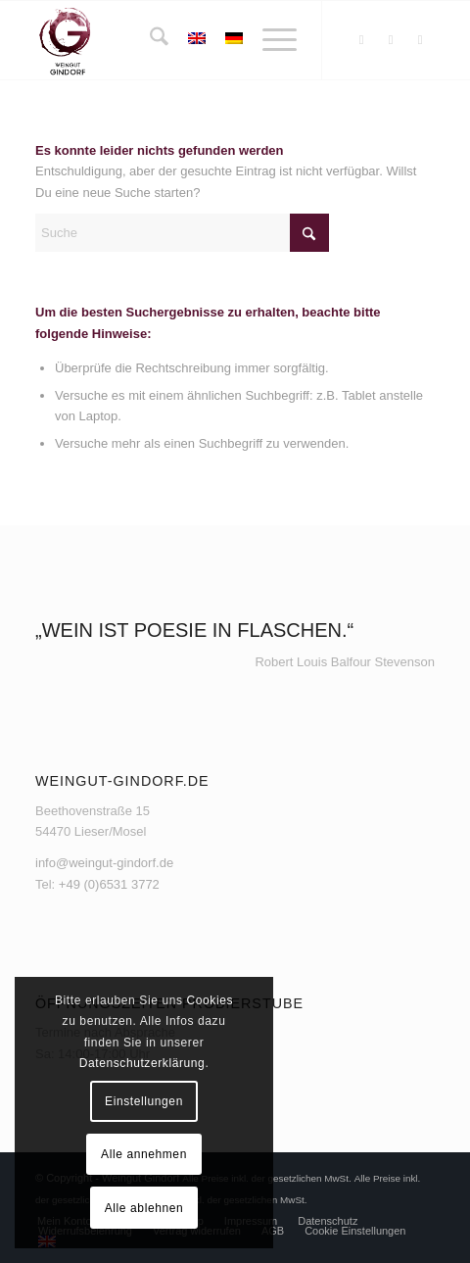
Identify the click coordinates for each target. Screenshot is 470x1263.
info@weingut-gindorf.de (104, 862)
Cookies (209, 1000)
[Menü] (270, 40)
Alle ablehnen (144, 1208)
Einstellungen (144, 1101)
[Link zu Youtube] (420, 40)
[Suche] (149, 40)
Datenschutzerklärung (142, 1063)
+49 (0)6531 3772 (109, 884)
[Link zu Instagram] (390, 40)
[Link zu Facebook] (361, 40)
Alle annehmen (144, 1154)
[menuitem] (149, 40)
